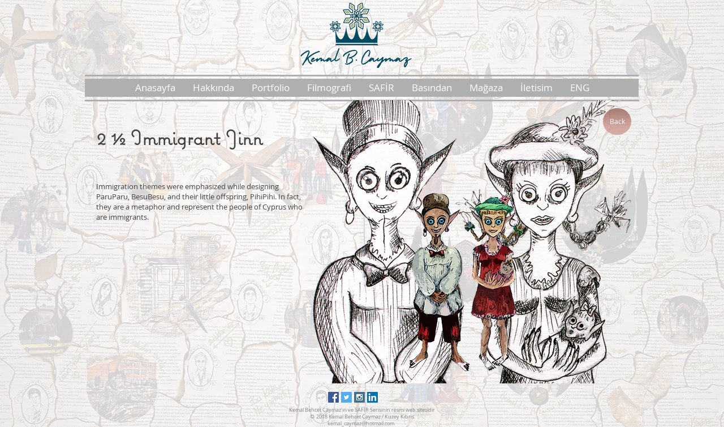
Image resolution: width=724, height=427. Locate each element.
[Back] (617, 121)
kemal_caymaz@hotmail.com (360, 423)
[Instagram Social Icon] (359, 397)
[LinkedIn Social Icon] (372, 397)
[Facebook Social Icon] (333, 397)
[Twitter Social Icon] (346, 397)
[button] (213, 88)
